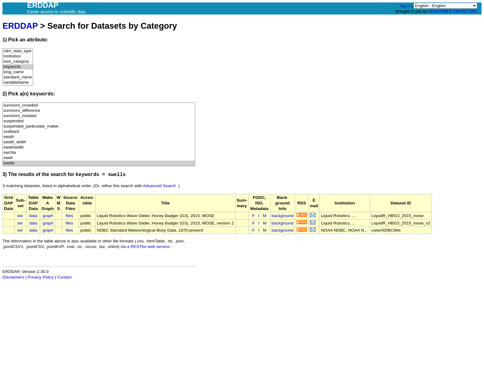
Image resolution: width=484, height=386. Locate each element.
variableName (18, 82)
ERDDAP (20, 26)
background (283, 215)
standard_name (18, 77)
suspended (99, 121)
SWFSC (460, 11)
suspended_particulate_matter (99, 126)
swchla (99, 152)
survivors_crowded (99, 105)
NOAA (433, 11)
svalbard (99, 131)
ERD (473, 11)
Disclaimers (13, 277)
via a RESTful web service (145, 246)
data (33, 215)
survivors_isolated (99, 116)
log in (405, 5)
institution (18, 56)
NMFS (446, 11)
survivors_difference (99, 110)
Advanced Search (159, 185)
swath (99, 137)
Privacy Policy (40, 277)
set (20, 215)
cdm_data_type (18, 51)
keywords (18, 66)
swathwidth (99, 147)
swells (99, 163)
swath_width (99, 142)
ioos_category (18, 61)
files (69, 215)
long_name (18, 72)
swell (99, 158)
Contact (64, 277)
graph (48, 215)
